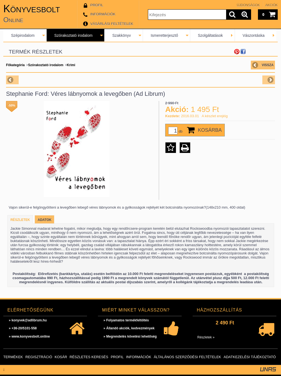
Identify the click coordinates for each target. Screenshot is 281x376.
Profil (117, 357)
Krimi (71, 65)
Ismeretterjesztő (164, 35)
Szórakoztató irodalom (73, 35)
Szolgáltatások (210, 35)
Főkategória (15, 65)
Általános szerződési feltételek (187, 357)
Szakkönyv (121, 35)
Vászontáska (254, 35)
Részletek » (206, 337)
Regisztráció (39, 357)
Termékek (13, 357)
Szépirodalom (23, 35)
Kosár (61, 357)
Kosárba (210, 130)
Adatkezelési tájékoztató (250, 357)
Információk (138, 357)
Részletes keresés (89, 357)
